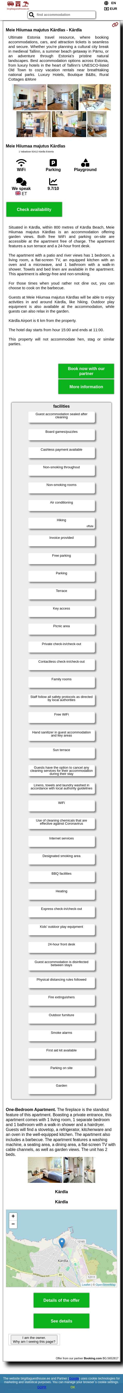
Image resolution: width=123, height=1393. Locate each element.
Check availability (34, 209)
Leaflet (86, 1284)
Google (74, 1378)
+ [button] (13, 1217)
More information (86, 387)
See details (61, 1321)
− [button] (13, 1224)
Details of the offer (61, 1300)
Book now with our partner (86, 371)
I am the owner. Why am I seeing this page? (34, 1339)
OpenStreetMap (106, 1284)
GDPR (41, 1387)
